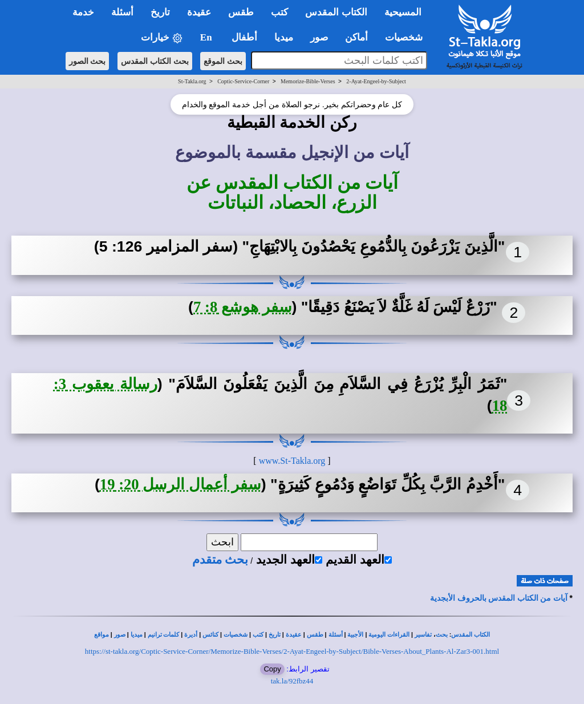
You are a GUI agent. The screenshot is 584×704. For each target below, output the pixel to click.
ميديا (137, 635)
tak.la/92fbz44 (292, 681)
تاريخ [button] (160, 12)
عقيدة (294, 635)
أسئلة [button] (122, 12)
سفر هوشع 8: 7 (242, 306)
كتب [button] (279, 12)
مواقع (101, 635)
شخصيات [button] (407, 37)
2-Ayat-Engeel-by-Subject (376, 81)
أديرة (190, 635)
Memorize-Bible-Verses (308, 81)
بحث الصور (87, 61)
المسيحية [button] (402, 12)
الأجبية (355, 635)
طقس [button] (241, 12)
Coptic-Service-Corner (243, 81)
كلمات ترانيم (164, 635)
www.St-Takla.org (292, 461)
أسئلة (335, 635)
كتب (258, 635)
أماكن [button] (356, 37)
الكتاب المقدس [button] (336, 12)
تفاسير (423, 635)
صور (119, 635)
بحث (442, 635)
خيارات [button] (162, 38)
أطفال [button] (244, 37)
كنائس (210, 635)
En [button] (207, 37)
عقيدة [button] (199, 12)
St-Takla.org (192, 81)
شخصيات (236, 635)
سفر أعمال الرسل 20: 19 (180, 484)
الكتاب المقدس (470, 635)
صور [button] (319, 37)
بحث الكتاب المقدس (155, 61)
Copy (272, 669)
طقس (315, 635)
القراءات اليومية (388, 635)
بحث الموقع (223, 61)
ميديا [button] (283, 37)
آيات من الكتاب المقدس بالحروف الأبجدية (498, 598)
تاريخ (275, 635)
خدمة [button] (83, 12)
